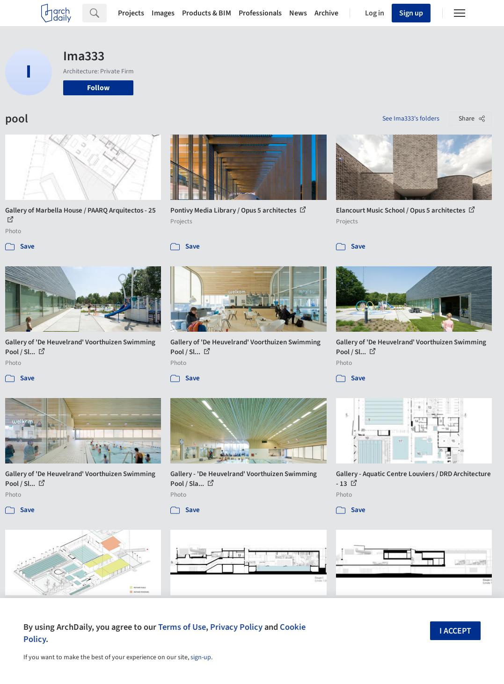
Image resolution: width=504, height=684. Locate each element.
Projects (131, 13)
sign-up (200, 657)
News (298, 13)
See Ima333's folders (410, 118)
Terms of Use (182, 627)
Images (163, 13)
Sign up (411, 13)
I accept (455, 631)
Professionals (260, 13)
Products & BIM (206, 13)
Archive (326, 13)
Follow (98, 88)
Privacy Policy (236, 627)
